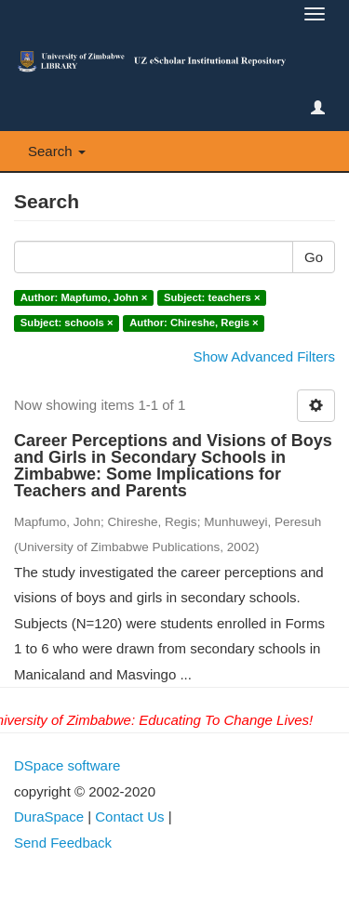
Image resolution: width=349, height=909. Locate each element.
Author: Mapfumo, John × (84, 297)
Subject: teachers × (212, 297)
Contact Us (129, 816)
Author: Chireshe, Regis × (193, 322)
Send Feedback (63, 842)
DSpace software (67, 765)
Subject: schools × (67, 322)
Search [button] (57, 151)
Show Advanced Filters (264, 356)
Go (313, 257)
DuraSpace (49, 816)
